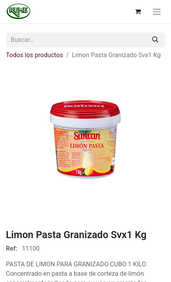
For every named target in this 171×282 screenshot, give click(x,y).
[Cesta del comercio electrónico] (138, 11)
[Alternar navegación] (157, 11)
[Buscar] (155, 40)
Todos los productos (34, 55)
